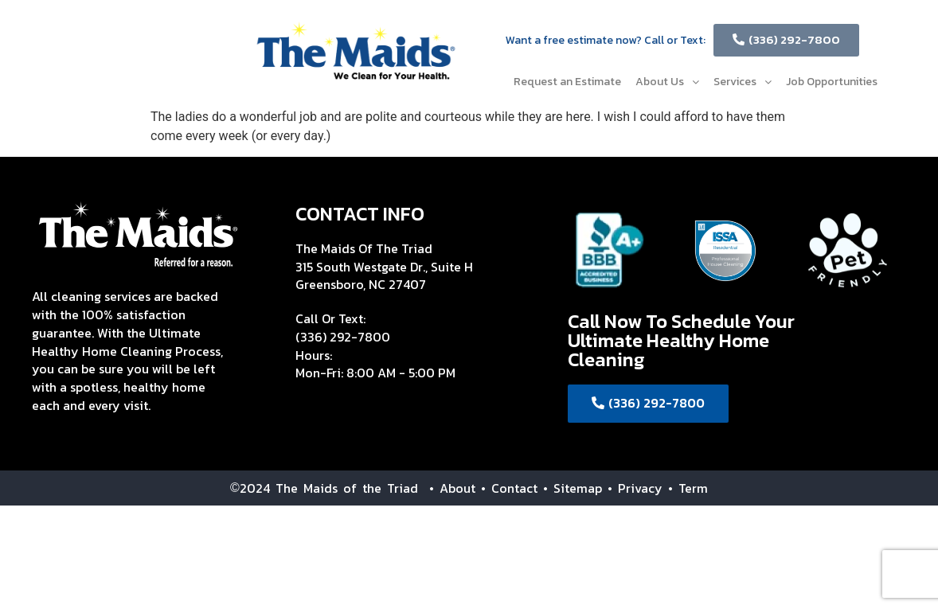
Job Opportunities (831, 81)
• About (446, 488)
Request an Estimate (567, 81)
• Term (688, 488)
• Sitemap (572, 488)
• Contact (509, 488)
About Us (667, 81)
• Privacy (638, 488)
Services (742, 81)
